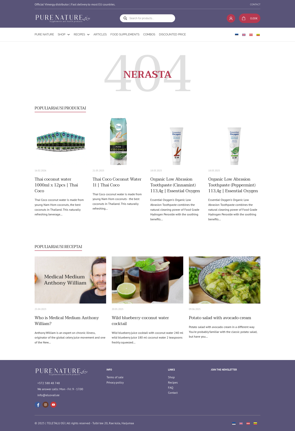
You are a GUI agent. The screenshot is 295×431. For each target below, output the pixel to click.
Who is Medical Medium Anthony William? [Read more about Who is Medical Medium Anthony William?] (67, 320)
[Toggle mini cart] (248, 18)
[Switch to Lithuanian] (258, 34)
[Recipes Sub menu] (88, 34)
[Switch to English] (243, 34)
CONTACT (255, 4)
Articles (100, 34)
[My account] (231, 18)
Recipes (79, 34)
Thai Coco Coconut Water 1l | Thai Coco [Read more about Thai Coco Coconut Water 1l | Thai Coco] (117, 182)
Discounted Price (172, 34)
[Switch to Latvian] (251, 34)
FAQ (170, 387)
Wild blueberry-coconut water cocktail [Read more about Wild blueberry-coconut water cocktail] (140, 320)
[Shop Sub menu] (68, 34)
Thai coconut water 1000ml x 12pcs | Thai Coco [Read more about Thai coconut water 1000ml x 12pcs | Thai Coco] (56, 185)
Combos (149, 34)
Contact (173, 392)
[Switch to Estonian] (236, 34)
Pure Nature (44, 34)
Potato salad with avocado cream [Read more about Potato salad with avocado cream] (220, 317)
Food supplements (124, 34)
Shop (61, 34)
